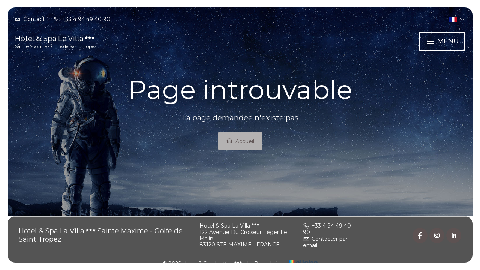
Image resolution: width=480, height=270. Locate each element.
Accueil (240, 141)
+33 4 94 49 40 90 (327, 229)
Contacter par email (325, 242)
